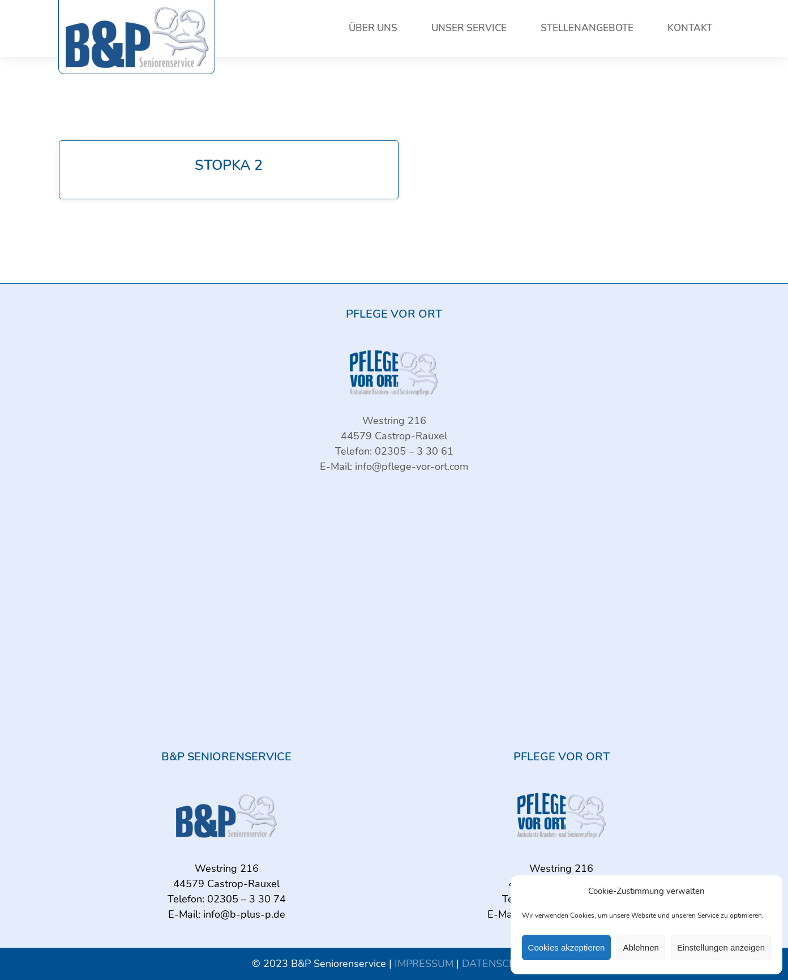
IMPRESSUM (424, 963)
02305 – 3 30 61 (414, 451)
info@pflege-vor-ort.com (411, 466)
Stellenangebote (587, 28)
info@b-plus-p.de (244, 914)
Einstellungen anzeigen (721, 947)
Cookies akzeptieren (566, 947)
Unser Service (469, 28)
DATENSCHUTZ (499, 963)
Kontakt (689, 28)
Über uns (373, 28)
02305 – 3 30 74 (246, 899)
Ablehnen (640, 947)
